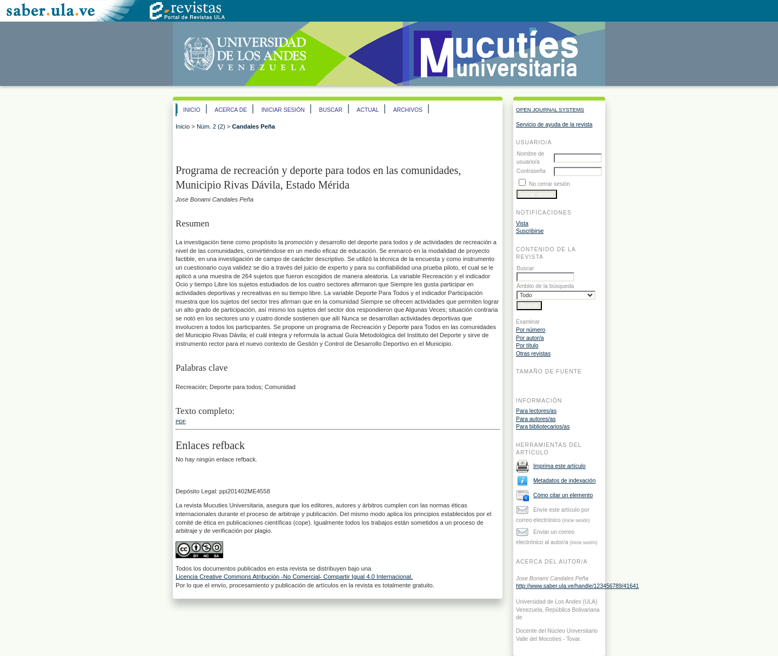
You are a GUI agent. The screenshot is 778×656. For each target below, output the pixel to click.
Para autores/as (535, 419)
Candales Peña (253, 126)
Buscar (330, 110)
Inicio (191, 110)
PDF (181, 421)
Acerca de (230, 110)
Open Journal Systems (550, 109)
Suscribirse (530, 231)
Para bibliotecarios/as (542, 427)
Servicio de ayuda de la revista (554, 125)
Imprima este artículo (559, 466)
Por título (527, 346)
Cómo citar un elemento (563, 495)
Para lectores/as (536, 411)
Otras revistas (533, 354)
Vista (522, 223)
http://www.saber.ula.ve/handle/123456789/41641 (577, 586)
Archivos (407, 110)
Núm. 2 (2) (211, 126)
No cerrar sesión (549, 184)
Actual (368, 110)
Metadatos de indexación (564, 481)
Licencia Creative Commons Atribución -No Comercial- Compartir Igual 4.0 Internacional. (294, 576)
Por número (530, 330)
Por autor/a (530, 338)
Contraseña (531, 171)
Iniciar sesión (283, 110)
